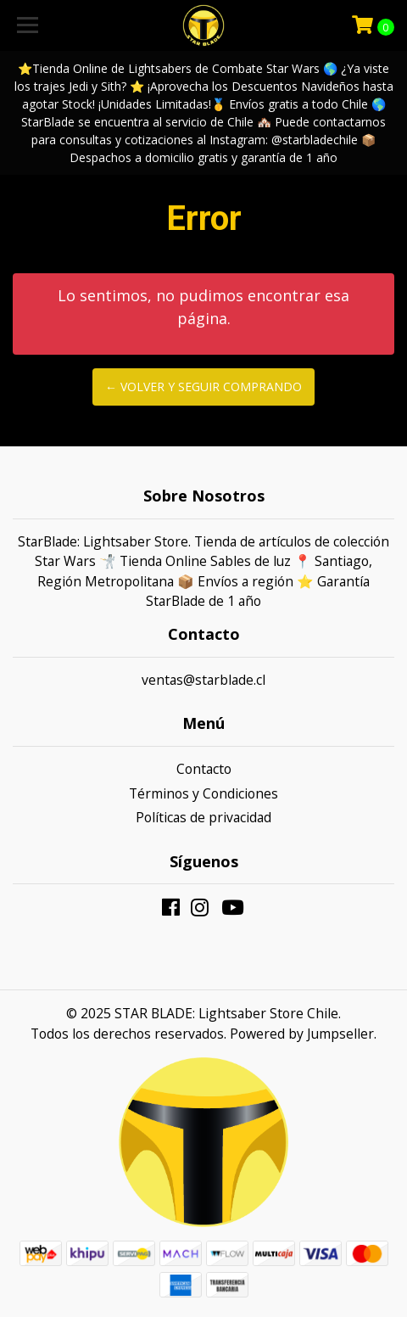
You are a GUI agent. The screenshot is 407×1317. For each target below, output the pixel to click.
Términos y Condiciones (203, 793)
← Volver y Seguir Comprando (203, 386)
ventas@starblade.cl (203, 679)
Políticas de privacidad (203, 817)
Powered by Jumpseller (302, 1033)
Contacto (203, 768)
